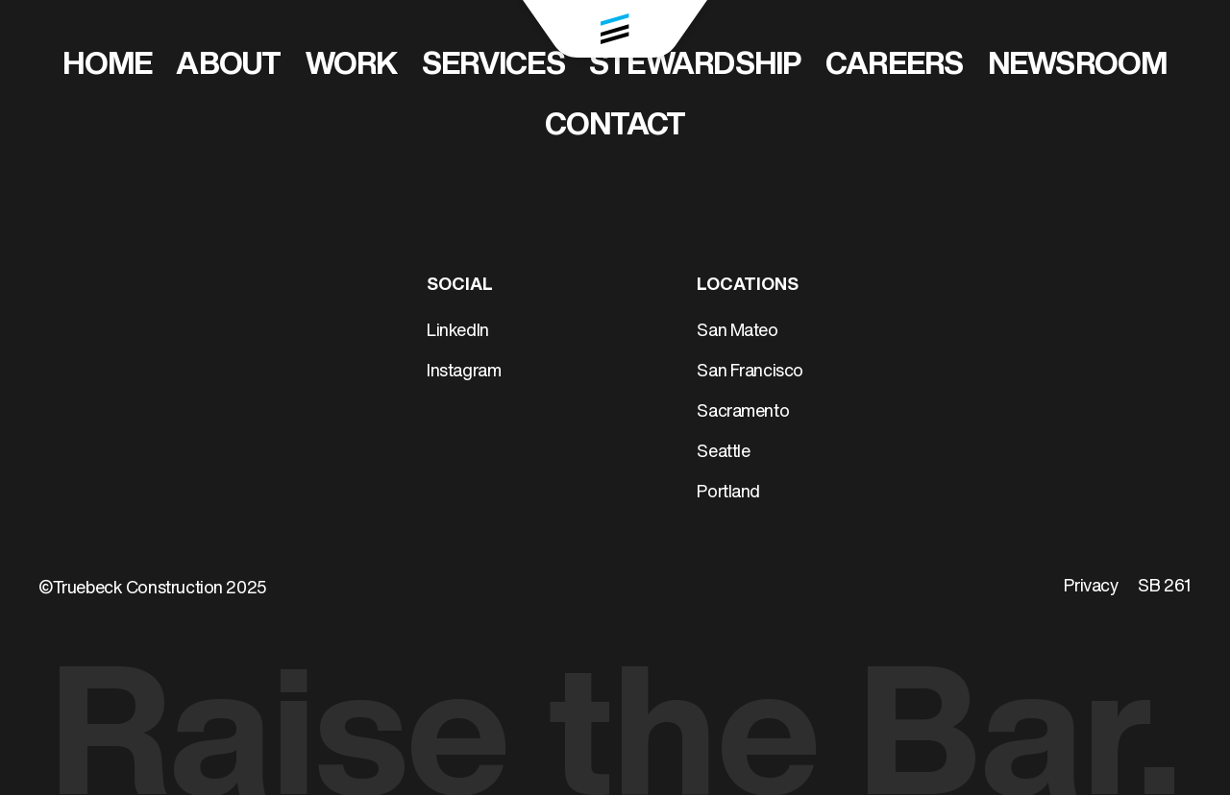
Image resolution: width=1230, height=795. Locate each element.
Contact (615, 126)
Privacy (1091, 587)
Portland (728, 493)
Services (493, 66)
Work (352, 66)
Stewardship (695, 66)
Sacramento (743, 412)
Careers (894, 66)
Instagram (464, 372)
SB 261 (1165, 587)
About (228, 66)
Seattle (723, 453)
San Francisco (750, 372)
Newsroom (1078, 66)
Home (107, 66)
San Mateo (737, 332)
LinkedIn (458, 332)
